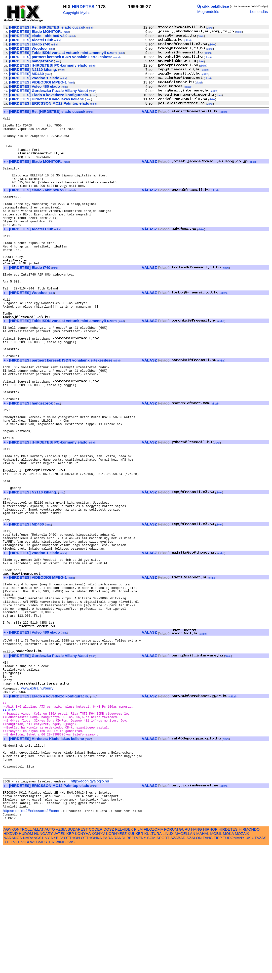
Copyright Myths (76, 12)
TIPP (218, 963)
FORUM (171, 955)
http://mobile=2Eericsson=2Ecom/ (31, 934)
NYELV (57, 963)
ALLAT (38, 955)
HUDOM (26, 959)
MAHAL (202, 959)
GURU (184, 955)
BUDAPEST (78, 955)
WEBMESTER (42, 967)
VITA (25, 967)
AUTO (49, 955)
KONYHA (83, 959)
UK (248, 963)
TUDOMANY (233, 963)
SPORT (162, 963)
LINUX (168, 959)
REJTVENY (136, 963)
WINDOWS (65, 967)
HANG (196, 955)
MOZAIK (242, 959)
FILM (138, 955)
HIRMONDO (249, 955)
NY (47, 963)
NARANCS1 (33, 963)
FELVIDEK (124, 955)
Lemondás (259, 11)
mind (90, 27)
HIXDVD (10, 959)
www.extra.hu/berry (37, 790)
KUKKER (135, 959)
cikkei (210, 27)
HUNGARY (43, 959)
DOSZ (109, 955)
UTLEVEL (11, 967)
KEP (70, 959)
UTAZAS (259, 963)
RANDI (119, 963)
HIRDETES (83, 6)
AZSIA (61, 955)
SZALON (194, 963)
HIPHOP (210, 955)
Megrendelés (208, 11)
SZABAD (178, 963)
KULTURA (152, 959)
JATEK (59, 959)
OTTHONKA (91, 963)
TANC (208, 963)
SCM (151, 963)
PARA (108, 963)
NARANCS (12, 963)
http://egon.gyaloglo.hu (90, 900)
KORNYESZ (116, 959)
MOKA (228, 959)
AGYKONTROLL (17, 955)
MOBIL (216, 959)
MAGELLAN (185, 959)
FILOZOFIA (153, 955)
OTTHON (72, 963)
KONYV (98, 959)
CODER (96, 955)
